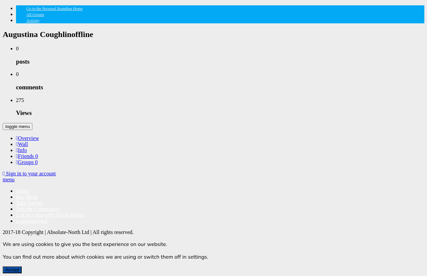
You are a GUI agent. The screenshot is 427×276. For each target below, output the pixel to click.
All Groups (35, 14)
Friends (27, 156)
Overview (27, 138)
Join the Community (38, 209)
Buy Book (27, 197)
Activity (32, 20)
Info (21, 150)
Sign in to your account (29, 173)
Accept (12, 269)
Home (22, 191)
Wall (22, 144)
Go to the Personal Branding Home (54, 8)
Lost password (31, 221)
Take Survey (29, 203)
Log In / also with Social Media (50, 215)
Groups (27, 162)
